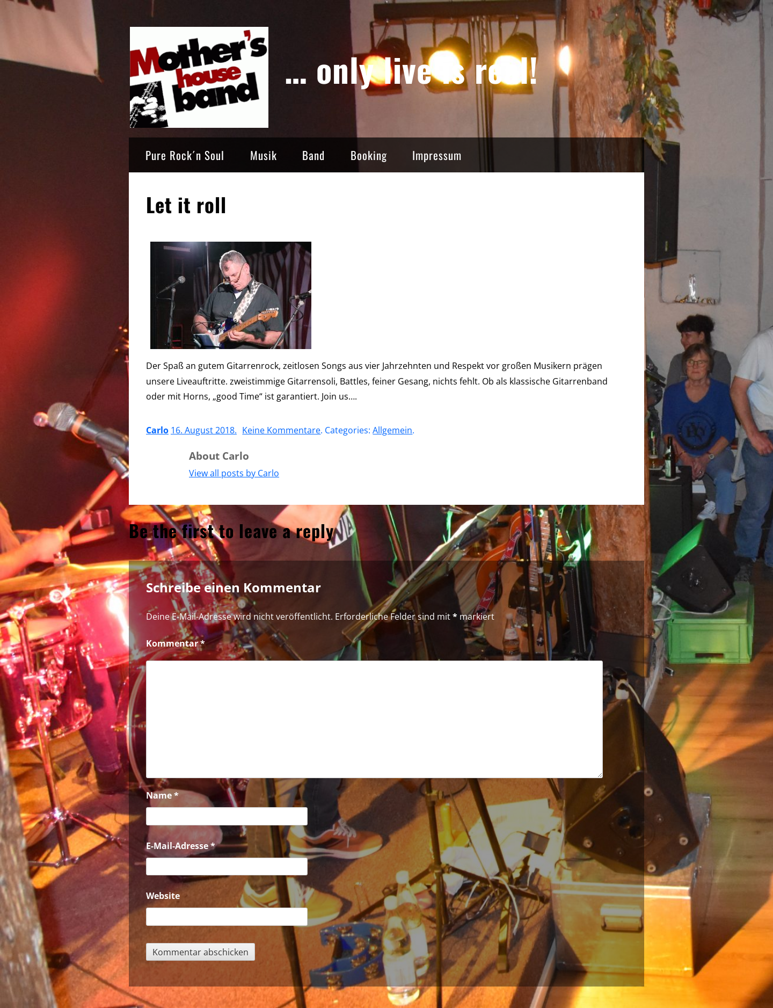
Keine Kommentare (281, 430)
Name (162, 795)
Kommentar (175, 643)
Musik (263, 155)
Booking (369, 155)
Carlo (157, 430)
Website (163, 896)
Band (313, 155)
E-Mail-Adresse (180, 846)
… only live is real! (411, 69)
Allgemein (392, 430)
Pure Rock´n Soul (184, 155)
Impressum (437, 155)
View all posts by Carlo (234, 473)
